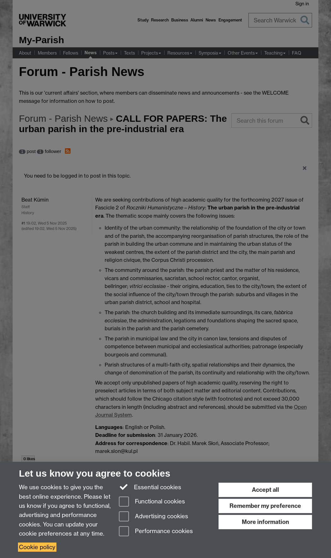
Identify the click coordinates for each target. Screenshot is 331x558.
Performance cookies (156, 531)
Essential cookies (150, 487)
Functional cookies (152, 502)
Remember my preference (265, 505)
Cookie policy (37, 547)
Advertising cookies (153, 517)
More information (265, 522)
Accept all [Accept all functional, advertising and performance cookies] (265, 489)
